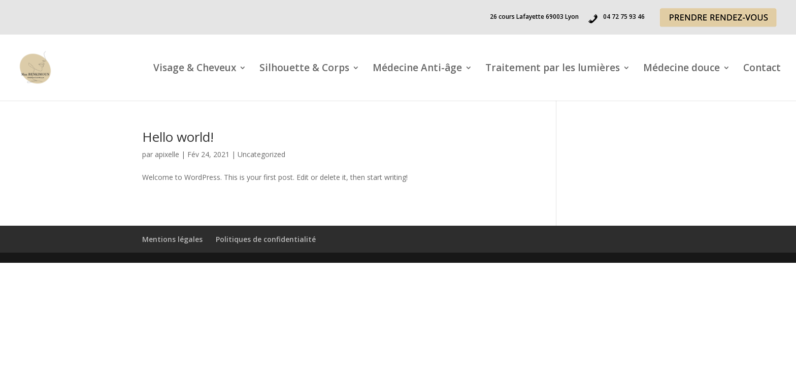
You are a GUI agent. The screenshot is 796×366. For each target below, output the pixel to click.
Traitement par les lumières (552, 69)
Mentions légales (172, 239)
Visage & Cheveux (194, 69)
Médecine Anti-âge (417, 69)
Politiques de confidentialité (266, 239)
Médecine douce (681, 69)
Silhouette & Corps (304, 69)
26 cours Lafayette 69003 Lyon (534, 17)
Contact (762, 69)
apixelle (167, 154)
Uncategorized (261, 154)
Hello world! (178, 137)
